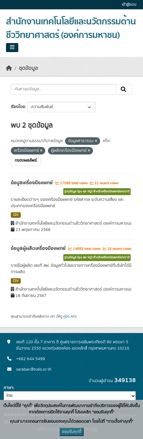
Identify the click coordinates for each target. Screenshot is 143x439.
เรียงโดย (18, 107)
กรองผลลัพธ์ (26, 160)
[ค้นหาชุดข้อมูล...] (63, 89)
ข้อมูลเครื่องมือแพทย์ (32, 183)
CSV (16, 215)
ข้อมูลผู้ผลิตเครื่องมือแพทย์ (39, 248)
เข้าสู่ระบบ (129, 5)
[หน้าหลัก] (9, 68)
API (52, 316)
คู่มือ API (69, 316)
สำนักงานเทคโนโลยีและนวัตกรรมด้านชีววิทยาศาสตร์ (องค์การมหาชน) (71, 28)
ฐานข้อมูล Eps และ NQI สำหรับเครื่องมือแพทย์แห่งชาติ (97, 191)
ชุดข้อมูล (28, 68)
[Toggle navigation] (12, 47)
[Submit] (124, 89)
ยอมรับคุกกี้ (71, 432)
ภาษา (8, 388)
